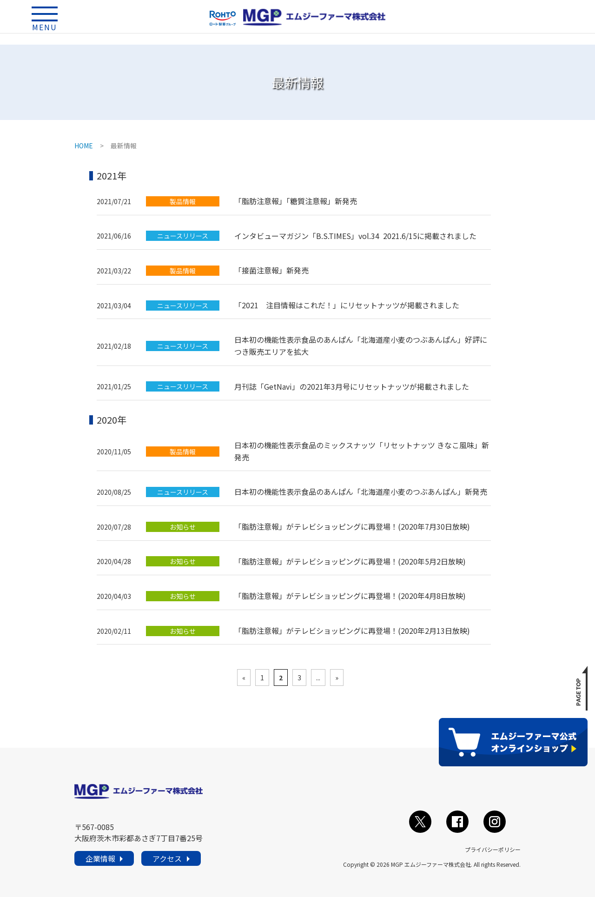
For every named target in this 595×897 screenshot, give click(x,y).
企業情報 (100, 858)
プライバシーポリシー (493, 849)
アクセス (167, 858)
